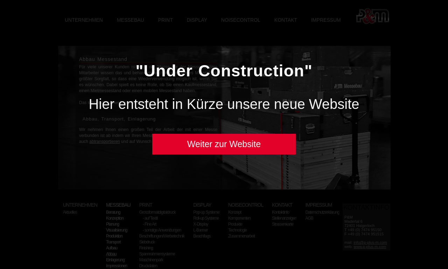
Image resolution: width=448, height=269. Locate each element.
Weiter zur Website (224, 144)
